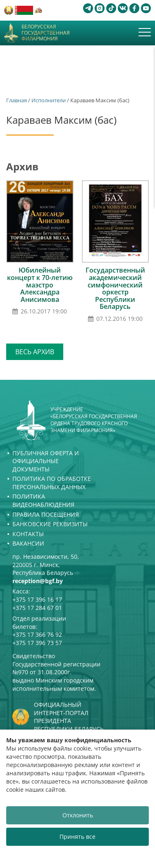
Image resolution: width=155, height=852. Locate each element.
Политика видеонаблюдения (43, 500)
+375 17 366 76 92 (37, 634)
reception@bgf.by (37, 581)
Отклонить (77, 815)
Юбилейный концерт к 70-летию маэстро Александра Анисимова (40, 285)
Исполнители (48, 100)
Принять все (77, 836)
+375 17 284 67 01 (37, 608)
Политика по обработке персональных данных (51, 483)
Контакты (28, 534)
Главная (16, 100)
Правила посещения (45, 514)
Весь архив (34, 351)
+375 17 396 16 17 (37, 599)
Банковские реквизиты (50, 524)
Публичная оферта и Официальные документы (45, 461)
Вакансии (28, 543)
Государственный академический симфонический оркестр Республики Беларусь (115, 288)
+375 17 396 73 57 (37, 643)
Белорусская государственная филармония (45, 33)
